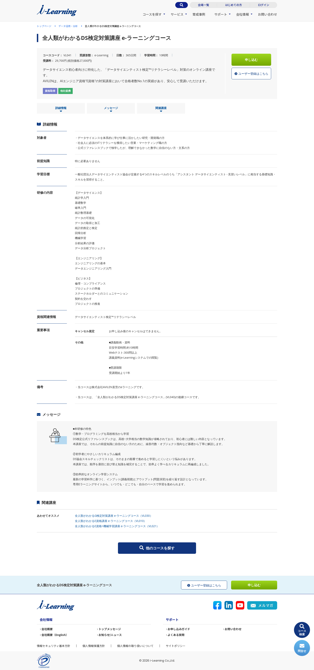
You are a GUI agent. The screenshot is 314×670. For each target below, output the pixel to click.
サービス (177, 14)
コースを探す (152, 14)
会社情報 (242, 14)
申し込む (251, 60)
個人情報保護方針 (94, 645)
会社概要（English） (55, 635)
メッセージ (111, 109)
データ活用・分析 (68, 26)
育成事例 (198, 14)
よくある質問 (176, 635)
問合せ (302, 648)
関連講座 (161, 109)
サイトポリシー (175, 645)
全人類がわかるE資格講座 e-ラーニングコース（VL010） (110, 521)
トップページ (44, 26)
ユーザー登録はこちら (251, 74)
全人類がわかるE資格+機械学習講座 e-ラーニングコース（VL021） (117, 526)
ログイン (263, 5)
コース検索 (302, 630)
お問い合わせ (267, 14)
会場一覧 (203, 5)
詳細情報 (60, 109)
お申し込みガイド (179, 629)
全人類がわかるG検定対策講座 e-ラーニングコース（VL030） (114, 516)
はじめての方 (233, 5)
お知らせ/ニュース (110, 635)
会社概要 (47, 629)
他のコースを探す (157, 548)
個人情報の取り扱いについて (135, 645)
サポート (220, 14)
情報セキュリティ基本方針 (53, 645)
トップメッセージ (110, 629)
